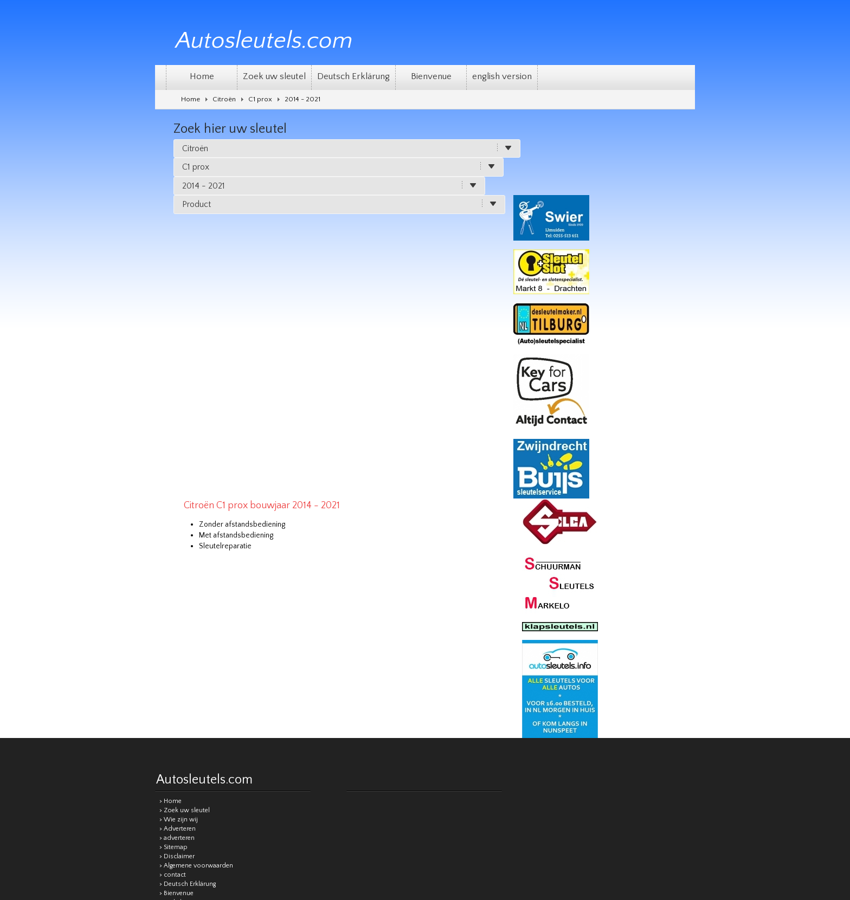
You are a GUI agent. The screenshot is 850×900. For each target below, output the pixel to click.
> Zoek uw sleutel (184, 559)
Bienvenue (431, 76)
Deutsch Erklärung (353, 76)
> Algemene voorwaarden (196, 614)
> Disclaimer (177, 605)
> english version (183, 651)
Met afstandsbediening (323, 220)
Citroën (224, 99)
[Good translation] (401, 748)
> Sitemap (173, 596)
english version (502, 76)
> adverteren (177, 587)
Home (202, 76)
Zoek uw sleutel (274, 76)
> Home (170, 550)
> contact (172, 623)
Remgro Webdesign (666, 688)
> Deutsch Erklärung (187, 633)
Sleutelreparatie (312, 231)
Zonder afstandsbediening (329, 209)
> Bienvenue (176, 642)
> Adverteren (177, 577)
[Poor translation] (436, 748)
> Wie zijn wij (178, 568)
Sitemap (366, 689)
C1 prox (260, 99)
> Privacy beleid (181, 660)
